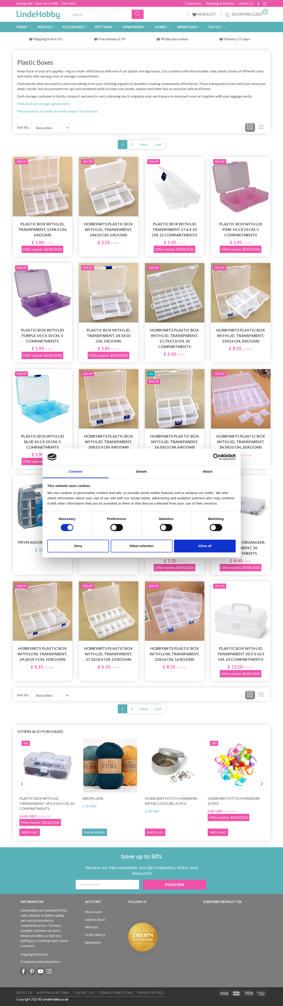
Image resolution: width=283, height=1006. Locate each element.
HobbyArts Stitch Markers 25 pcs (234, 800)
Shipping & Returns (220, 3)
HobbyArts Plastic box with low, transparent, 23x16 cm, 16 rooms (175, 654)
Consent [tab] (75, 471)
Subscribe (174, 884)
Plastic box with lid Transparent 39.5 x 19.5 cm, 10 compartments (46, 803)
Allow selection (141, 546)
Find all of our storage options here (43, 103)
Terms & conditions (115, 993)
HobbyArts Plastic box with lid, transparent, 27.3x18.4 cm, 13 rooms (108, 654)
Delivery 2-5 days (237, 39)
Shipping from (44, 39)
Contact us (193, 3)
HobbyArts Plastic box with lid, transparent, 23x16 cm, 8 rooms (240, 335)
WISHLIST (204, 14)
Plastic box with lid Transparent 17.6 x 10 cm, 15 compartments (174, 229)
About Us (246, 3)
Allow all (205, 546)
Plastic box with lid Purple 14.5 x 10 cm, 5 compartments (42, 335)
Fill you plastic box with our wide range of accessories (57, 111)
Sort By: (23, 127)
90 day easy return (174, 39)
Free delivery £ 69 (111, 39)
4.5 (59, 39)
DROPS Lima (92, 798)
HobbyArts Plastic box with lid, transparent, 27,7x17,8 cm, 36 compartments (174, 338)
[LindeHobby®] (38, 13)
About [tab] (208, 471)
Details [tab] (141, 471)
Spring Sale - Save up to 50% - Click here (46, 3)
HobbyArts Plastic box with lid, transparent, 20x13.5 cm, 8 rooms (108, 442)
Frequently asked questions (40, 962)
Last (158, 144)
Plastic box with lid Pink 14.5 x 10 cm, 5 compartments (240, 229)
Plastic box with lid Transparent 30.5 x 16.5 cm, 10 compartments (240, 654)
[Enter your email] (107, 885)
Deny (78, 546)
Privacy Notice (150, 993)
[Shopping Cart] (245, 13)
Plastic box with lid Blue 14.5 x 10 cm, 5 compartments (42, 442)
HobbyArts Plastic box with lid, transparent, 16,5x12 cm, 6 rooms (174, 442)
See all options (94, 832)
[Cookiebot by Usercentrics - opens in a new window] (216, 457)
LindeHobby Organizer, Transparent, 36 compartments (240, 548)
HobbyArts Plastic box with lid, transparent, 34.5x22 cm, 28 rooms (240, 442)
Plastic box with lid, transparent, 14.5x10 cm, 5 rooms (109, 335)
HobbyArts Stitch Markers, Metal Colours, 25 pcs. (171, 800)
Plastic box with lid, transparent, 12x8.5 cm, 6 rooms (42, 229)
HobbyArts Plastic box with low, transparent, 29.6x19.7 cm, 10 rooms (42, 654)
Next (144, 144)
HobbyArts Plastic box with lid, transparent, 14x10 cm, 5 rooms (108, 229)
